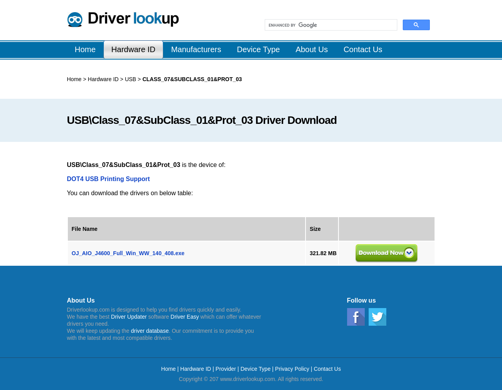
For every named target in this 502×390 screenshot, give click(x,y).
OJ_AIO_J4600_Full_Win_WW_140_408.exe (128, 253)
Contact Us (327, 369)
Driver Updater (129, 317)
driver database (150, 331)
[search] (330, 25)
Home (74, 79)
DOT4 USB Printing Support (108, 179)
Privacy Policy (292, 369)
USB (130, 79)
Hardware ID (103, 79)
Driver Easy (185, 317)
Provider (226, 369)
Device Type (255, 369)
